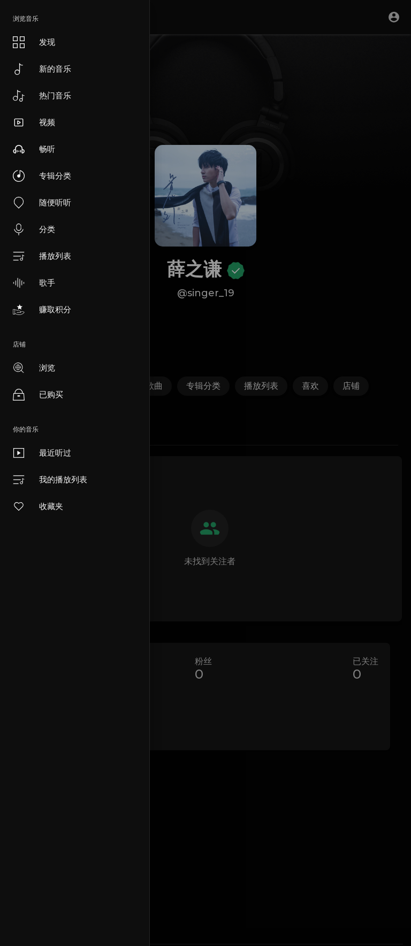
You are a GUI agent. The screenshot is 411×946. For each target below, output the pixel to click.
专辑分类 (42, 176)
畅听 (34, 149)
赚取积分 (42, 310)
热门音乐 (42, 96)
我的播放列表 (50, 480)
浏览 (34, 368)
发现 (34, 42)
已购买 (38, 395)
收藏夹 (38, 506)
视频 (34, 122)
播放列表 (42, 256)
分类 (34, 229)
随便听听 (42, 203)
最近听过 (42, 453)
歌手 (34, 283)
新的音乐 (42, 69)
